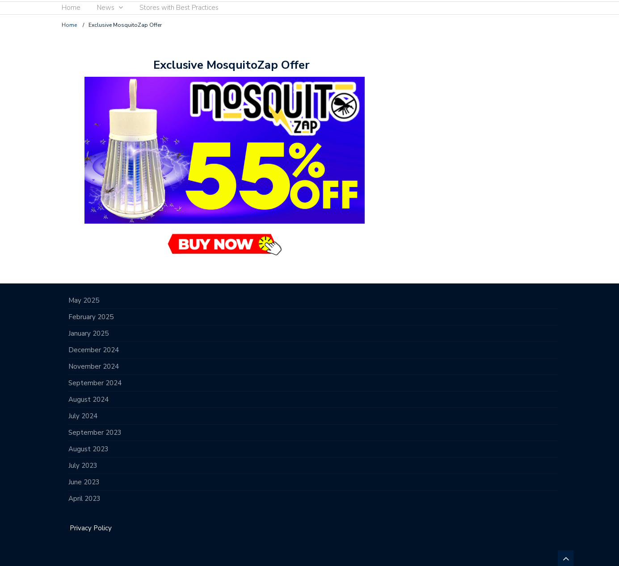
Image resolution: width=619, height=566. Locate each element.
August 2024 (88, 399)
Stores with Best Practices (179, 7)
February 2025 (91, 316)
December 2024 (93, 349)
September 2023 (95, 432)
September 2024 (95, 383)
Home (71, 7)
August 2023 (88, 449)
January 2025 (88, 333)
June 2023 (84, 482)
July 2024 (82, 416)
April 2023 (84, 498)
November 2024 (93, 366)
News (105, 7)
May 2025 (83, 300)
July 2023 (82, 465)
